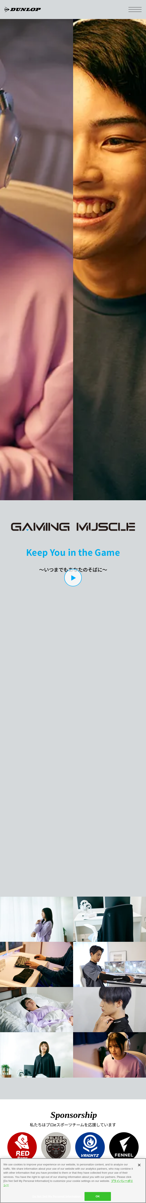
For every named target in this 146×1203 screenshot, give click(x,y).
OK (98, 1196)
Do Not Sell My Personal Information (56, 1196)
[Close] (139, 1165)
